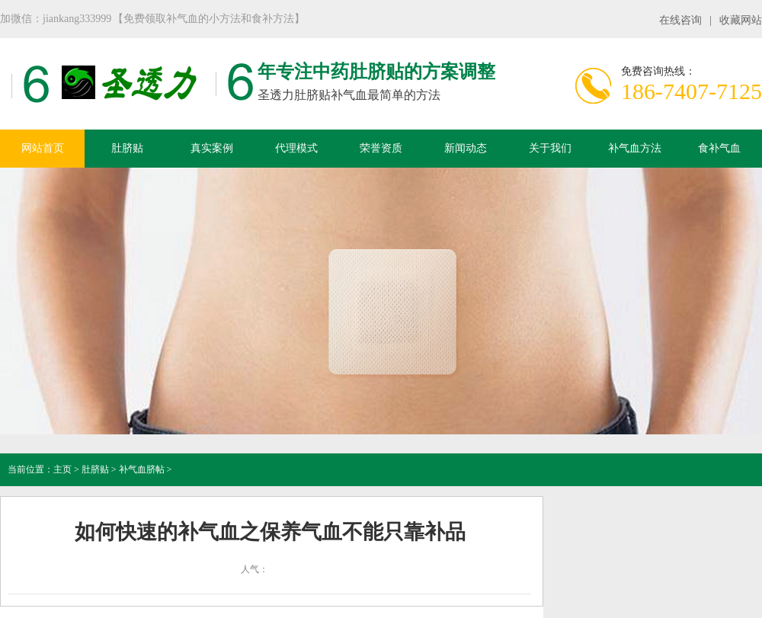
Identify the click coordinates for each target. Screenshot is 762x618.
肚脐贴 (127, 148)
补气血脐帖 (142, 469)
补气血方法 (634, 148)
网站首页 (42, 148)
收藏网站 (740, 20)
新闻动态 (465, 148)
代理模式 (296, 148)
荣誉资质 (381, 148)
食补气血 (719, 148)
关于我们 (550, 148)
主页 (62, 469)
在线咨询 (680, 20)
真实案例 (211, 148)
